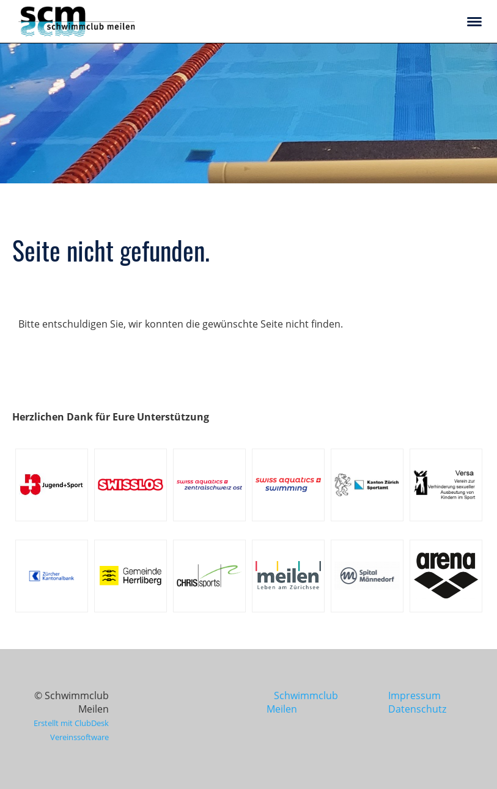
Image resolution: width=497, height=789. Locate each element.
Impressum (414, 695)
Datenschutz (417, 709)
